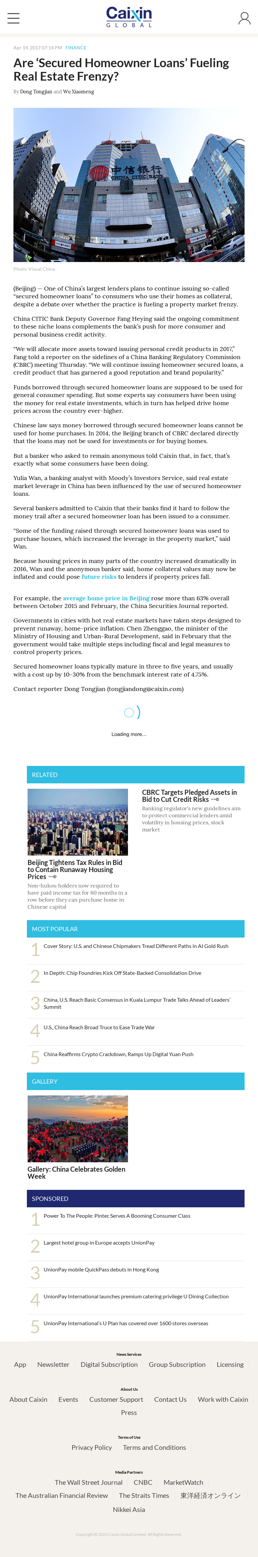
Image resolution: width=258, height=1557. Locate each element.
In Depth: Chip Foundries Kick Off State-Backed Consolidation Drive (122, 972)
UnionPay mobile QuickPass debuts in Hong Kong (101, 1269)
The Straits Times (144, 1495)
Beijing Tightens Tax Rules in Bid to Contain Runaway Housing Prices (75, 869)
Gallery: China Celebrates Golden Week (76, 1172)
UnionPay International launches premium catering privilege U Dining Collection (136, 1296)
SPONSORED (50, 1198)
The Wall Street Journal (89, 1482)
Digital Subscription (109, 1364)
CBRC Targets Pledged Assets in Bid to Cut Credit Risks (189, 795)
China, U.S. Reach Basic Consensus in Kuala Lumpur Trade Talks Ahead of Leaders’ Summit (137, 1003)
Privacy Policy (92, 1447)
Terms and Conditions (154, 1447)
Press (129, 1412)
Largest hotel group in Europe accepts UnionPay (99, 1242)
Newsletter (53, 1364)
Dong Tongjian (36, 92)
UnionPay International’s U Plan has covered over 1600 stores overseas (126, 1323)
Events (68, 1399)
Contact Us (170, 1399)
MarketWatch (183, 1482)
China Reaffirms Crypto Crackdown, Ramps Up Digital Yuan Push (119, 1054)
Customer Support (116, 1399)
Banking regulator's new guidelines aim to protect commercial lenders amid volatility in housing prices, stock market (191, 818)
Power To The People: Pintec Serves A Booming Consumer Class (117, 1215)
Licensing (230, 1364)
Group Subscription (177, 1364)
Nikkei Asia (129, 1509)
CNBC (143, 1482)
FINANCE (76, 47)
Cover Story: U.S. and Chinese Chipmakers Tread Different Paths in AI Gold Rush (136, 946)
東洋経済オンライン (211, 1495)
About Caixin (28, 1399)
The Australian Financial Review (61, 1495)
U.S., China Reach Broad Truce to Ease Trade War (99, 1027)
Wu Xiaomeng (78, 92)
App (20, 1364)
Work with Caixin (223, 1399)
